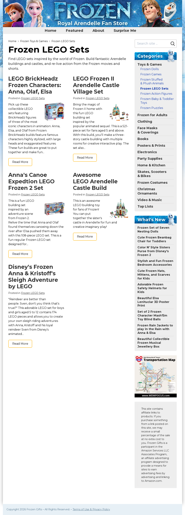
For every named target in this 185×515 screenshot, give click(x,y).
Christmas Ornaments (147, 191)
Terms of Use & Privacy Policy (91, 509)
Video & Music (149, 200)
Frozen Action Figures (156, 93)
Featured (74, 30)
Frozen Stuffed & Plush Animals (152, 81)
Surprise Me (125, 30)
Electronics (147, 152)
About (98, 30)
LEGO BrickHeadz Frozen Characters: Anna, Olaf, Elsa (34, 85)
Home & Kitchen (151, 165)
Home (50, 30)
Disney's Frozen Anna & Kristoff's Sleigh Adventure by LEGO (33, 277)
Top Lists (145, 206)
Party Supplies (149, 159)
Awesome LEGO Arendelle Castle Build (95, 181)
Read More (20, 162)
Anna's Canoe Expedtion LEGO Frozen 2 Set (31, 181)
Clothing (144, 122)
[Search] (173, 44)
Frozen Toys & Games (34, 41)
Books (142, 139)
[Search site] (152, 44)
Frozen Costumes (152, 183)
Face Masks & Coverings (147, 130)
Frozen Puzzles (151, 108)
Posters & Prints (151, 146)
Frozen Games (150, 74)
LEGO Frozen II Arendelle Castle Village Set (96, 85)
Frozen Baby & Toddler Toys (157, 100)
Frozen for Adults (152, 115)
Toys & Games (149, 64)
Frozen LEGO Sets (63, 41)
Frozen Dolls (149, 69)
